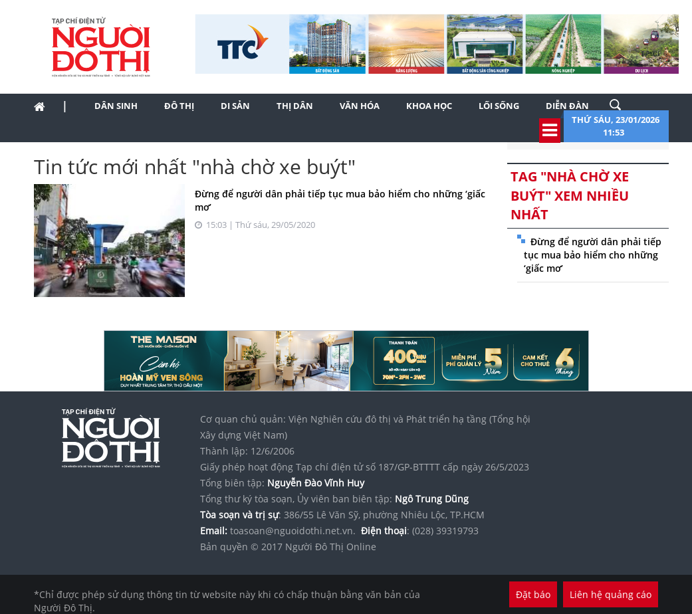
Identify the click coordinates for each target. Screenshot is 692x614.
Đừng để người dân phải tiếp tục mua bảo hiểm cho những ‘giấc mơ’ (592, 254)
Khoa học (429, 106)
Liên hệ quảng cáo (610, 594)
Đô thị (179, 106)
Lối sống (499, 106)
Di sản (235, 106)
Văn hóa (360, 106)
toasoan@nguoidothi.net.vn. (293, 530)
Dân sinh (116, 106)
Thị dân (295, 106)
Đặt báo (533, 594)
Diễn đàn (567, 106)
